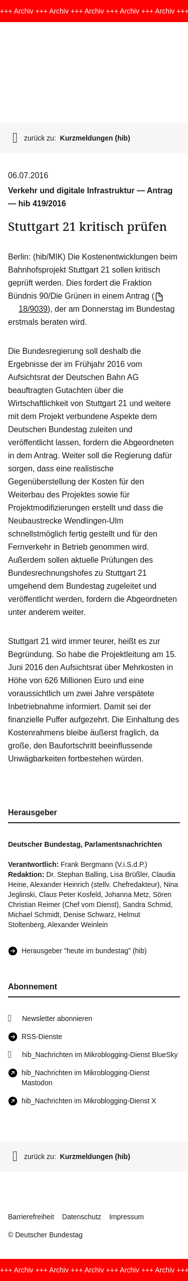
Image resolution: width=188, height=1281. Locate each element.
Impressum (126, 1217)
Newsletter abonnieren (57, 1018)
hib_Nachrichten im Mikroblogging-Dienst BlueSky (99, 1055)
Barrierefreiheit (31, 1217)
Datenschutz (81, 1217)
